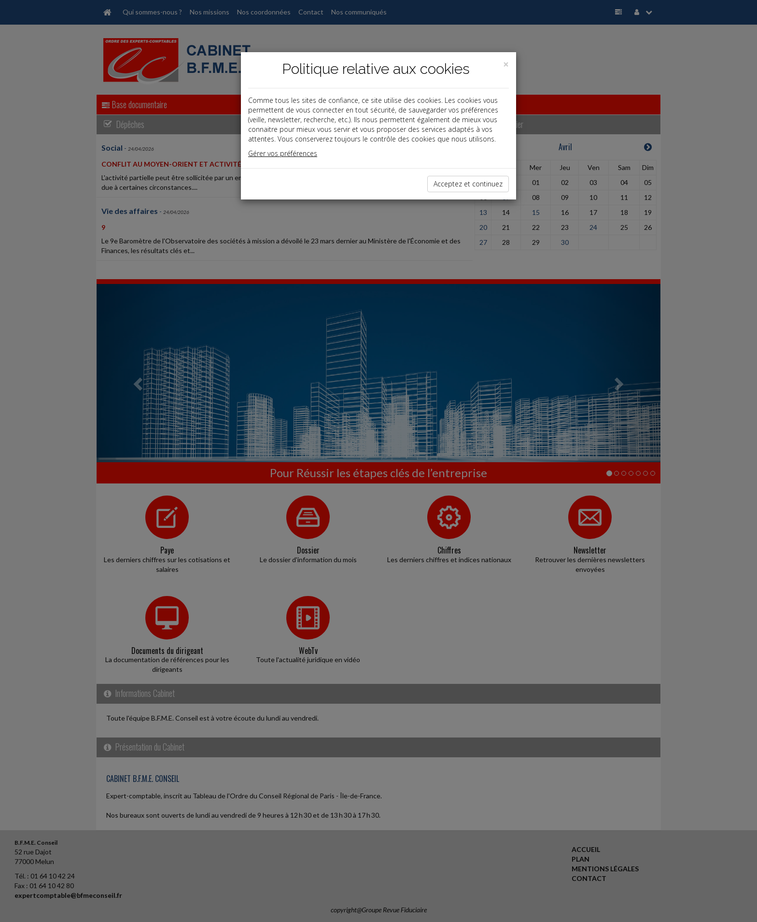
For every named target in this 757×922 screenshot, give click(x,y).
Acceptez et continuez (468, 183)
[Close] (506, 64)
